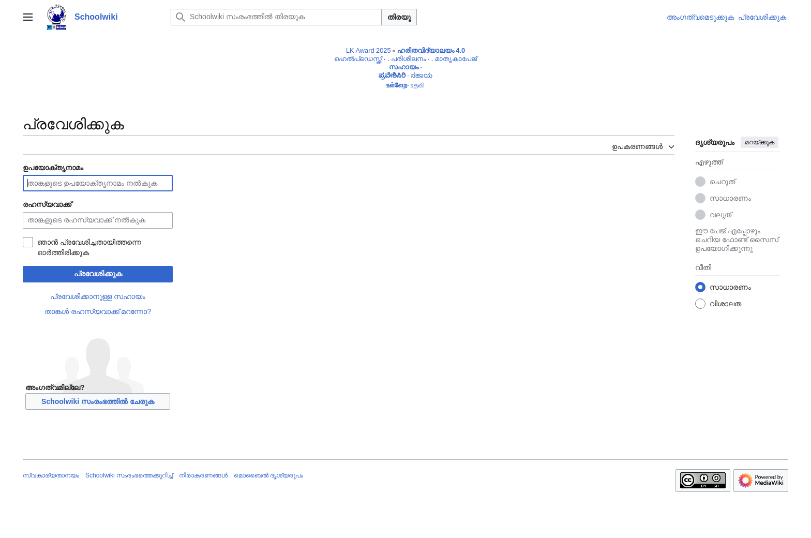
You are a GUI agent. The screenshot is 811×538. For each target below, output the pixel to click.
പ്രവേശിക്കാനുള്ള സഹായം (97, 296)
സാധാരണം (730, 198)
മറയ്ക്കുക (759, 142)
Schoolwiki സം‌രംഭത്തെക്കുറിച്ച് (129, 475)
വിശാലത (725, 304)
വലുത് (720, 215)
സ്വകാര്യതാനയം (51, 475)
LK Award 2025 (368, 50)
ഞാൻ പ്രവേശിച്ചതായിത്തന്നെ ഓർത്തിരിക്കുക (89, 247)
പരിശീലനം (408, 59)
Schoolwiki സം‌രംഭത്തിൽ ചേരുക (97, 401)
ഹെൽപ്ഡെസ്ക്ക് (358, 59)
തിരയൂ (399, 17)
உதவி (418, 85)
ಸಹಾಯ (421, 75)
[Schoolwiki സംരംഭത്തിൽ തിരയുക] (276, 17)
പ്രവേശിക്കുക (98, 274)
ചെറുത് (722, 181)
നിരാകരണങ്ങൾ (203, 475)
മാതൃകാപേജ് (456, 59)
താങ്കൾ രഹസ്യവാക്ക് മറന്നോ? (98, 311)
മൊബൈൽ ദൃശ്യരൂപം (268, 475)
